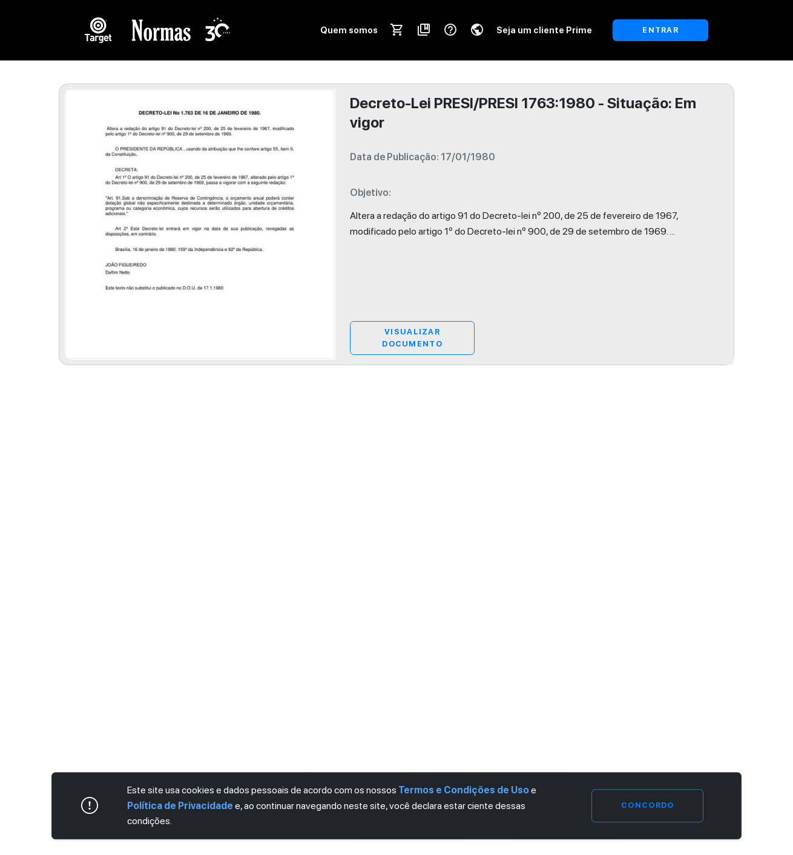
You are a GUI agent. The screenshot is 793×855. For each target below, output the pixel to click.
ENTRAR (660, 29)
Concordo (647, 805)
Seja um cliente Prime (544, 30)
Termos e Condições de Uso (463, 790)
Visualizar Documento (412, 337)
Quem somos (349, 30)
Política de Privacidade (180, 805)
